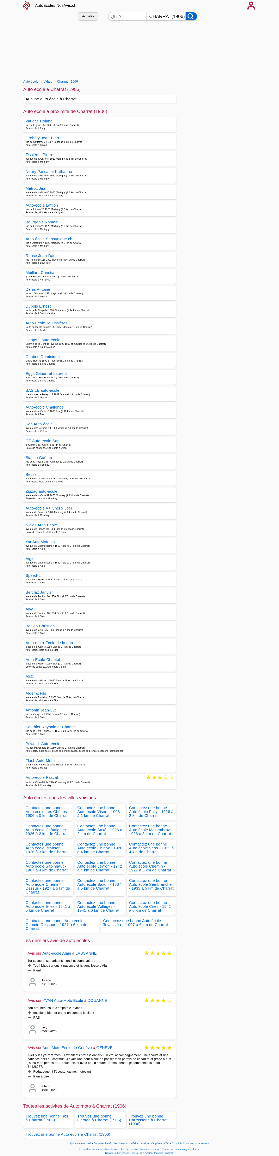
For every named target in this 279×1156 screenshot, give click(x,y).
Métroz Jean (37, 188)
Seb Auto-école (39, 424)
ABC (30, 676)
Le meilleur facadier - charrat (157, 1153)
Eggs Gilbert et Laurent (46, 373)
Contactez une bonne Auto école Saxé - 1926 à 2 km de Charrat (99, 830)
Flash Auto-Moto (40, 760)
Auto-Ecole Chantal (43, 659)
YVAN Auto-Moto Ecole (63, 1000)
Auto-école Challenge (45, 407)
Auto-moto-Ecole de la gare (50, 642)
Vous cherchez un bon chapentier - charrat (137, 1149)
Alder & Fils (36, 693)
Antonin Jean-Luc (41, 710)
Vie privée (156, 1143)
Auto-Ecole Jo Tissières (46, 323)
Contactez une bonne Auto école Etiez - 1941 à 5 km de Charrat (48, 906)
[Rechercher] (191, 16)
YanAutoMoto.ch (40, 541)
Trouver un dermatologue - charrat (181, 1149)
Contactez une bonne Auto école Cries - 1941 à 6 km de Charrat (150, 906)
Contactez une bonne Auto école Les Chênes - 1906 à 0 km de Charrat (47, 812)
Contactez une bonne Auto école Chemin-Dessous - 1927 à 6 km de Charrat (56, 925)
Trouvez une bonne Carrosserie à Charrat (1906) (148, 1120)
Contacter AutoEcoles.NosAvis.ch (112, 1143)
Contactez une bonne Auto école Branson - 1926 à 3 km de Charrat (47, 848)
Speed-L (33, 575)
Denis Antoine (38, 289)
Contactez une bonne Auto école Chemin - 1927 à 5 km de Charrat (150, 866)
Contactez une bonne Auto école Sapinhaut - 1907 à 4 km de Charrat (47, 866)
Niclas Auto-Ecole (41, 525)
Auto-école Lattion (42, 205)
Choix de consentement (196, 1143)
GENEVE (104, 1048)
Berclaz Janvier (39, 592)
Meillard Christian (41, 272)
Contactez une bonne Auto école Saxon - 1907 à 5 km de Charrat (99, 884)
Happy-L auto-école (43, 339)
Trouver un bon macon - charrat (122, 1153)
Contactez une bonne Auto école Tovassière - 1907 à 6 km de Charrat (135, 923)
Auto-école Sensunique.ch (49, 238)
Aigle (30, 558)
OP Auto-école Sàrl (43, 440)
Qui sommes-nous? (80, 1143)
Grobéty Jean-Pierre (44, 137)
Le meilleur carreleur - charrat (95, 1149)
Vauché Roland (39, 121)
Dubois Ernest (38, 306)
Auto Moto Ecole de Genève (67, 1048)
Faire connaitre (140, 1143)
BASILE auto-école (42, 390)
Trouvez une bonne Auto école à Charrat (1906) (68, 1134)
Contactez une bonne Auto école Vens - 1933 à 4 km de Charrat (151, 848)
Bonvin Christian (40, 626)
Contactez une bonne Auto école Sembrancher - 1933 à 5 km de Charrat (151, 884)
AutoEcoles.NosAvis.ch (55, 5)
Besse (31, 474)
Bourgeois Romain (42, 222)
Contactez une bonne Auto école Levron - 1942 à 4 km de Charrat (99, 866)
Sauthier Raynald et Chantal (51, 726)
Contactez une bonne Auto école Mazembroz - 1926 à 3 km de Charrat (150, 830)
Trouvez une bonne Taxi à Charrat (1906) (47, 1118)
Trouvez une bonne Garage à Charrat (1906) (99, 1118)
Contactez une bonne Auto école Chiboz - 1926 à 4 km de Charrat (99, 848)
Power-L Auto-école (43, 743)
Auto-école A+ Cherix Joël (49, 508)
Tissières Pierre (39, 154)
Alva (29, 609)
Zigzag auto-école (41, 491)
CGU (167, 1143)
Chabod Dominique (43, 356)
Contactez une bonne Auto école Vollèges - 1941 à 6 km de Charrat (98, 906)
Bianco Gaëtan (39, 457)
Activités (88, 16)
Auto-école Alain (56, 953)
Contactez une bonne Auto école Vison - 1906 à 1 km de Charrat (98, 812)
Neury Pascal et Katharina (49, 171)
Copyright (177, 1143)
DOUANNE (97, 1000)
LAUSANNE (86, 953)
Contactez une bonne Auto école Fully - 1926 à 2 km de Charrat (151, 812)
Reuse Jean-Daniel (43, 255)
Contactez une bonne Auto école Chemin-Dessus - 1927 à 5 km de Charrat (48, 886)
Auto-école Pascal (42, 778)
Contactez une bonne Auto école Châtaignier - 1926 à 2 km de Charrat (47, 830)
